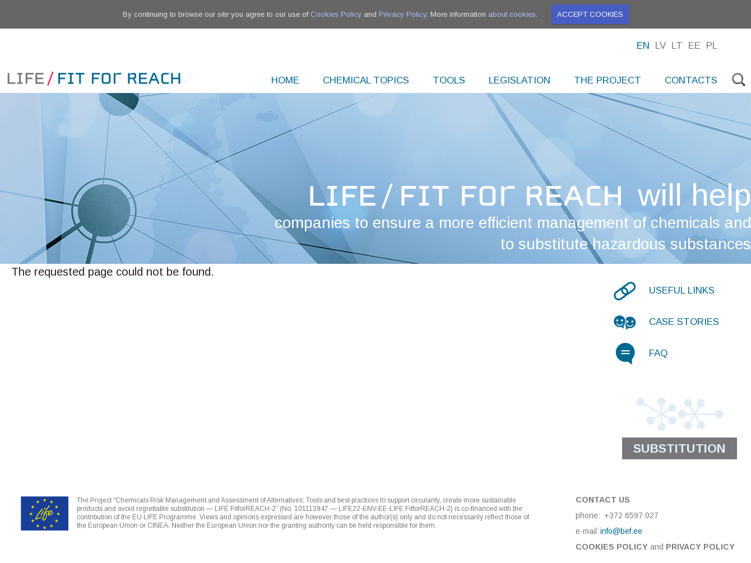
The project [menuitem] (607, 80)
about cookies (512, 14)
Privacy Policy (403, 14)
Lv (660, 45)
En (643, 45)
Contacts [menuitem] (691, 80)
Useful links (682, 290)
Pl (711, 45)
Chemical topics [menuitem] (366, 80)
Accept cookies (590, 14)
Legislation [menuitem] (519, 80)
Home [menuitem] (285, 80)
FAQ (658, 353)
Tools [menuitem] (449, 80)
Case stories (684, 322)
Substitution (679, 448)
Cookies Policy (335, 14)
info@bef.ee (621, 531)
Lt (677, 45)
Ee (694, 45)
